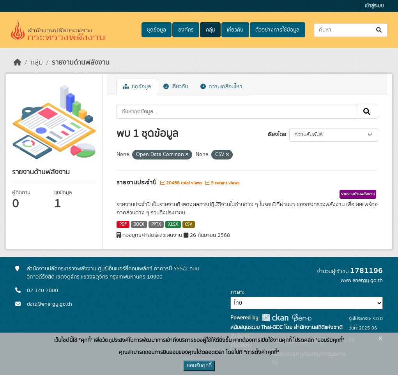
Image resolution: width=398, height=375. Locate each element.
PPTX (156, 224)
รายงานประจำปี (137, 182)
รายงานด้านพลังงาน (81, 63)
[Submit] (379, 30)
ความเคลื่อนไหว (221, 87)
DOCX (138, 224)
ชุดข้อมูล (156, 30)
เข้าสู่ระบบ (374, 6)
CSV (188, 224)
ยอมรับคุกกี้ (199, 366)
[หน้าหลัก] (17, 63)
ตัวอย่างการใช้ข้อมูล (277, 30)
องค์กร (186, 30)
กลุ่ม (210, 30)
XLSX (173, 224)
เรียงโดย (277, 134)
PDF (123, 224)
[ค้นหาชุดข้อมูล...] (350, 30)
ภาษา (236, 292)
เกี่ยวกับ (235, 30)
